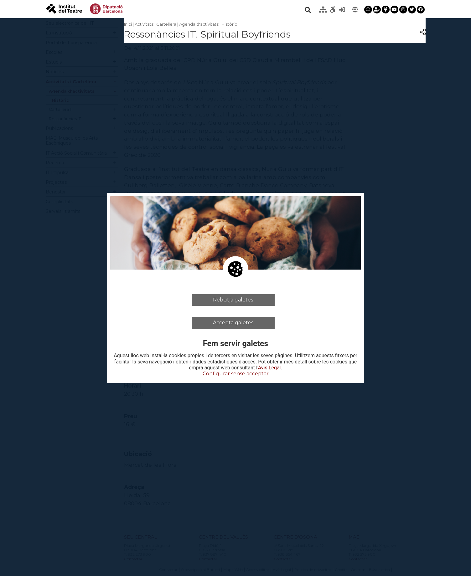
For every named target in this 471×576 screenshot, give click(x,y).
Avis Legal (269, 368)
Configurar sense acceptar (236, 374)
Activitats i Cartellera (155, 24)
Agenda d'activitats (199, 24)
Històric (229, 24)
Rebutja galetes (233, 300)
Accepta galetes (233, 323)
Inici (128, 24)
